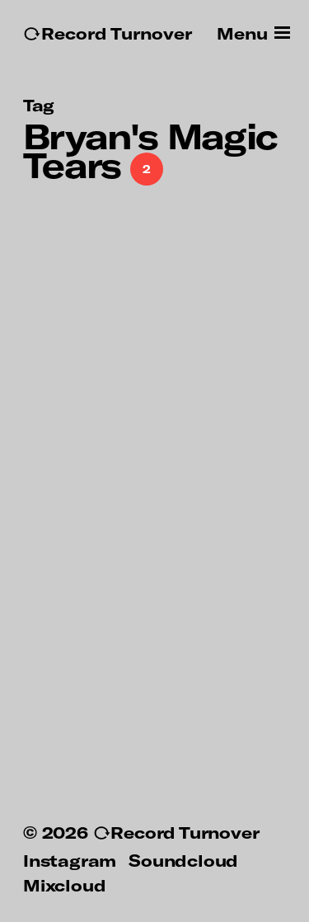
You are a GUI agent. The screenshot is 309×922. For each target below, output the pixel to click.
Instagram (69, 860)
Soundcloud (183, 860)
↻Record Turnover (107, 33)
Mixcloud (64, 885)
